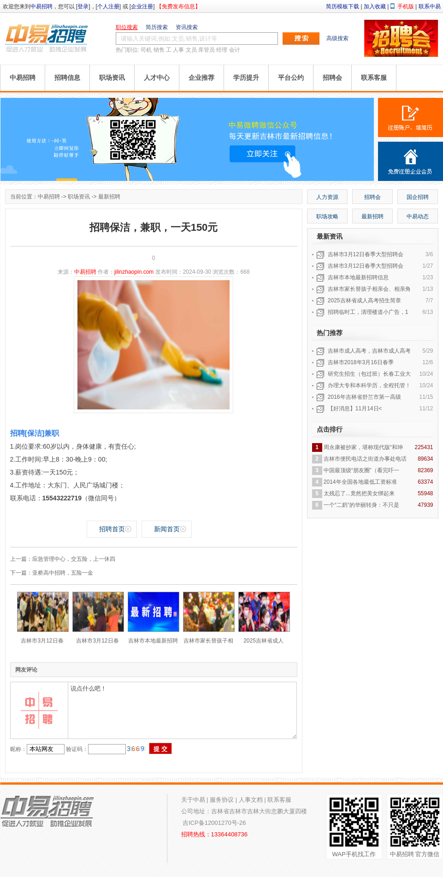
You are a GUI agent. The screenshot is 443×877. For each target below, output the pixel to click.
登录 (83, 6)
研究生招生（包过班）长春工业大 (369, 374)
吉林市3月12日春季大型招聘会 (365, 254)
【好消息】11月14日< (355, 408)
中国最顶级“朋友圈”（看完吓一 (361, 470)
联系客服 (374, 77)
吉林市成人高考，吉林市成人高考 (369, 351)
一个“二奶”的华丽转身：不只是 (361, 505)
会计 (234, 50)
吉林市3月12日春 (42, 640)
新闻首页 (167, 529)
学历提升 (246, 77)
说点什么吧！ (182, 710)
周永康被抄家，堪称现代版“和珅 (363, 447)
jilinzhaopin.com (134, 272)
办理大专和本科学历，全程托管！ (369, 385)
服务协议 (222, 799)
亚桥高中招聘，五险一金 (62, 573)
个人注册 (108, 6)
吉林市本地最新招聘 (153, 640)
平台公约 (291, 77)
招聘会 (332, 77)
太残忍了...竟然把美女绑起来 (359, 493)
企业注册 (142, 6)
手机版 (405, 6)
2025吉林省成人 (263, 640)
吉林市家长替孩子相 (208, 640)
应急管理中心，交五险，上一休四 (73, 559)
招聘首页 (112, 529)
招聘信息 (67, 77)
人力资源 (327, 197)
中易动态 (418, 216)
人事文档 (251, 799)
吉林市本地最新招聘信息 (358, 277)
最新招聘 (109, 196)
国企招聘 (418, 197)
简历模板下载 (342, 6)
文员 (191, 50)
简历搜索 (157, 27)
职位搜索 (127, 27)
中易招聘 (41, 6)
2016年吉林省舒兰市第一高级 (364, 397)
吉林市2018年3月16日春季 (361, 362)
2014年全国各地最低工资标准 (360, 482)
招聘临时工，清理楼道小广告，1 (368, 312)
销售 (159, 50)
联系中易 (430, 6)
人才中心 (157, 77)
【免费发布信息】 (178, 6)
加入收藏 (375, 6)
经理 (221, 50)
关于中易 (193, 799)
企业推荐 (201, 77)
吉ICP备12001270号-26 (214, 822)
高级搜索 (337, 38)
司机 (146, 50)
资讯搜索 (187, 27)
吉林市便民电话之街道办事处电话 (365, 459)
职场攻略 (327, 216)
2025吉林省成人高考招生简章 (364, 300)
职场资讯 (112, 77)
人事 (178, 50)
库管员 (206, 50)
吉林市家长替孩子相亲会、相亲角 (369, 289)
